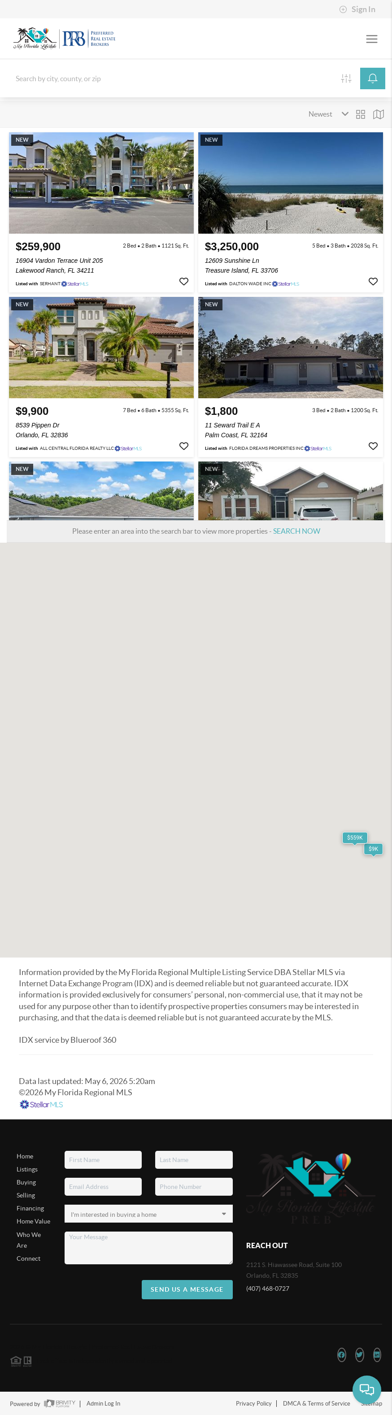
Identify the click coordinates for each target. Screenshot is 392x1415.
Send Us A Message (187, 1289)
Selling (26, 1195)
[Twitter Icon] (359, 1354)
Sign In (357, 9)
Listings (27, 1169)
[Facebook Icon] (341, 1354)
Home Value (33, 1221)
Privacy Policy (254, 1403)
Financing (30, 1208)
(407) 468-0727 (267, 1288)
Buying (26, 1182)
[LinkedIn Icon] (377, 1354)
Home (25, 1156)
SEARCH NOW (296, 531)
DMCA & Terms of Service (316, 1403)
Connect (28, 1258)
